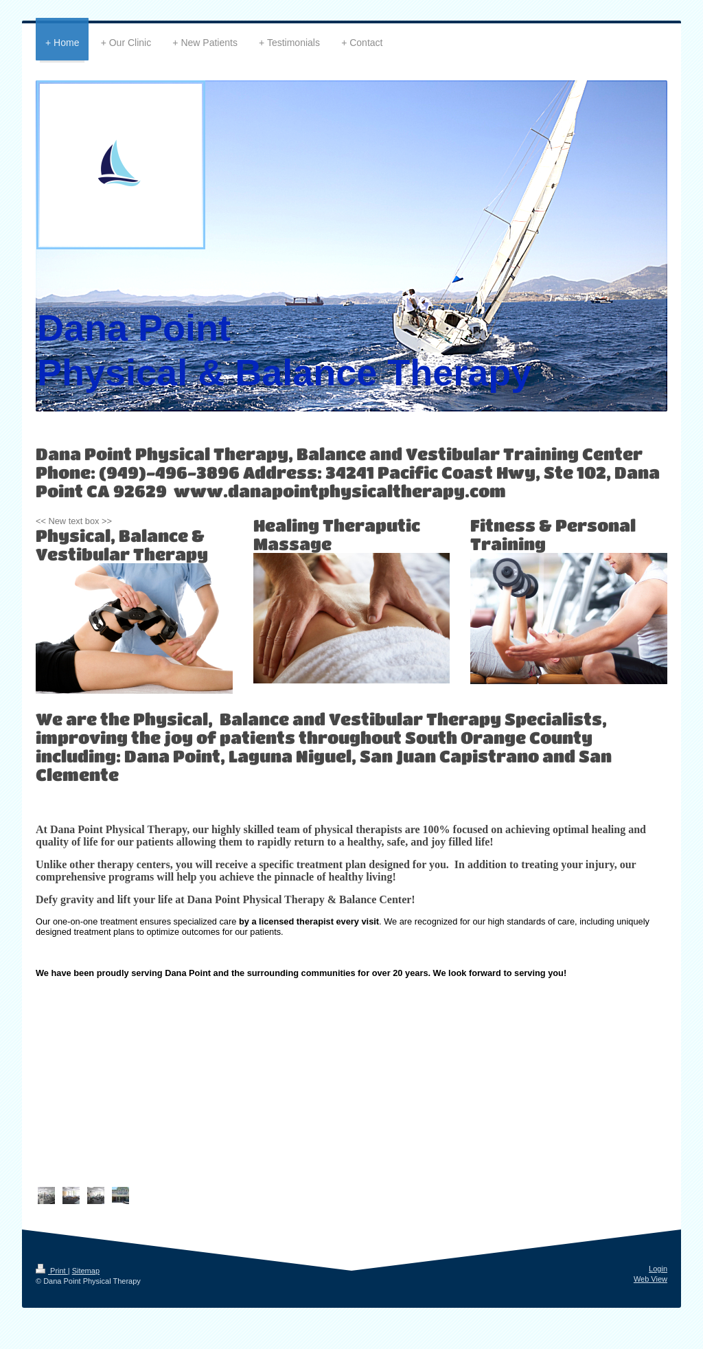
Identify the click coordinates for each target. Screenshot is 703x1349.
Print (52, 1271)
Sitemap (86, 1271)
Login (658, 1269)
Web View (650, 1279)
